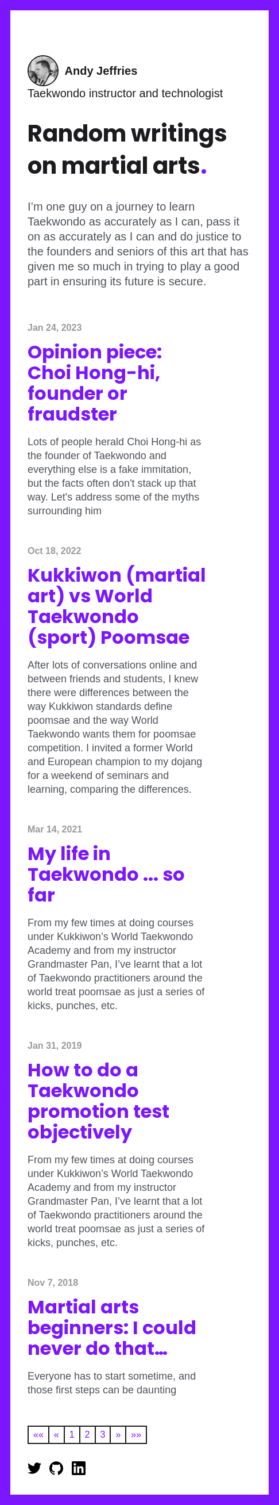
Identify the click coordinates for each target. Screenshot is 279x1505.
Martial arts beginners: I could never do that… (112, 1327)
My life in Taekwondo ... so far (106, 874)
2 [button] (87, 1434)
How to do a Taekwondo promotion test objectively (98, 1101)
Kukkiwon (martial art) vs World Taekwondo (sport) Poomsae (117, 606)
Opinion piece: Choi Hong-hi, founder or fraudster (95, 383)
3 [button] (103, 1434)
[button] (38, 1435)
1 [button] (72, 1434)
